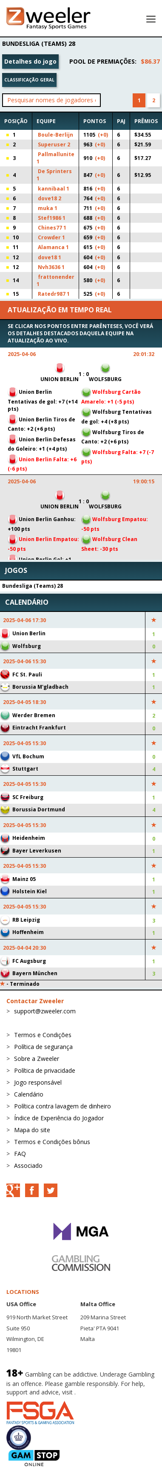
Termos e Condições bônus (52, 1142)
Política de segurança (43, 1047)
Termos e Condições (42, 1035)
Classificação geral (29, 80)
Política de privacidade (44, 1070)
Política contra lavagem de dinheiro (62, 1106)
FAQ (20, 1154)
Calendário (28, 1094)
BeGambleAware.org (105, 1392)
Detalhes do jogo (30, 61)
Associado (28, 1165)
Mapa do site (32, 1130)
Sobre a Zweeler (36, 1059)
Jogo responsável (38, 1082)
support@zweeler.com (45, 1011)
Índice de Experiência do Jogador (59, 1118)
